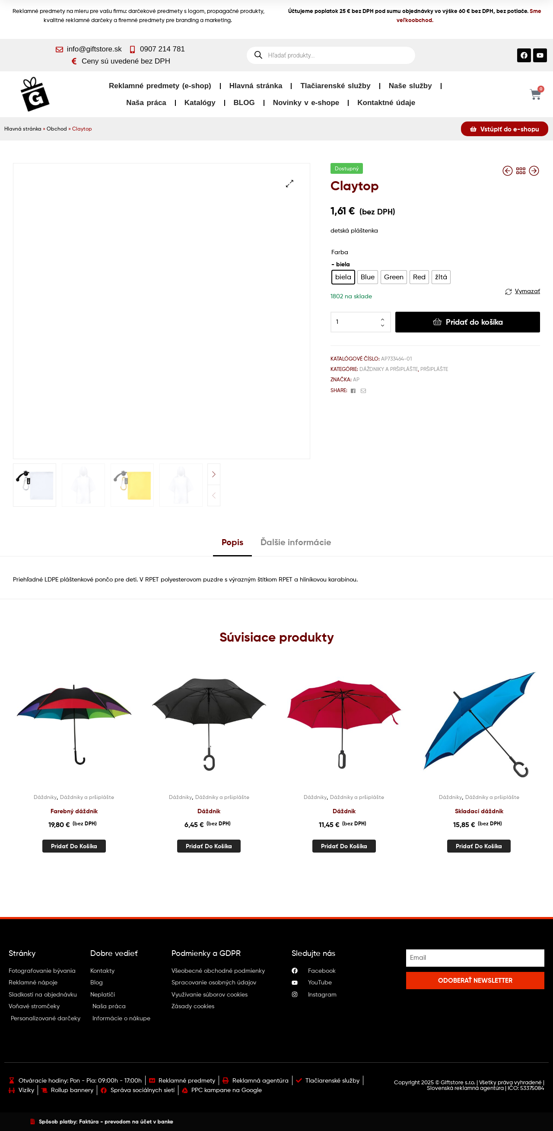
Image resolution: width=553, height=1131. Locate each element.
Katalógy (200, 103)
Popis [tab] (232, 542)
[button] (289, 183)
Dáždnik (208, 811)
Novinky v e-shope (306, 103)
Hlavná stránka (256, 86)
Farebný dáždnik (74, 811)
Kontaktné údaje (386, 103)
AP (356, 379)
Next (213, 474)
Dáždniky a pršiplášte (388, 369)
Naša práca (146, 103)
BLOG (244, 103)
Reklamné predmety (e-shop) (160, 86)
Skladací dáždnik (479, 811)
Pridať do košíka (474, 322)
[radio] (343, 277)
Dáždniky (45, 797)
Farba (339, 252)
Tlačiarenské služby (335, 86)
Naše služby (410, 86)
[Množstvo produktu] (361, 322)
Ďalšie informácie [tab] (296, 542)
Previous (213, 495)
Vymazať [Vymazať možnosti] (527, 290)
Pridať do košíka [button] (74, 846)
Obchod (57, 129)
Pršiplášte (434, 369)
